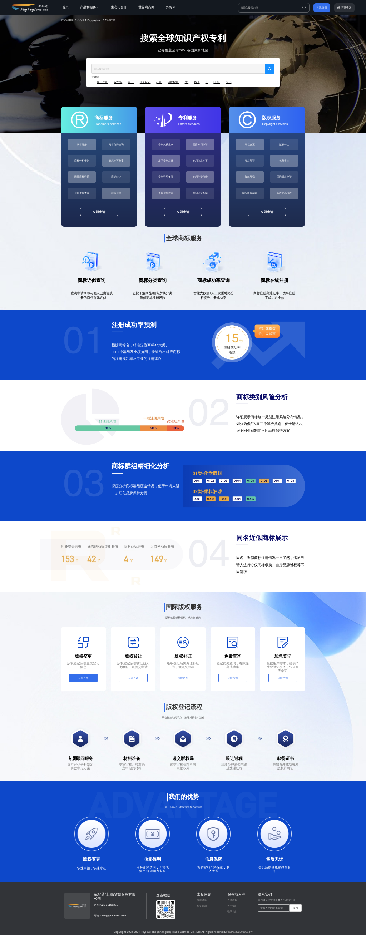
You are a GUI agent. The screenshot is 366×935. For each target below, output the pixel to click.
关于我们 (232, 905)
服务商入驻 (236, 894)
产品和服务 (89, 7)
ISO (196, 82)
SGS (216, 82)
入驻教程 (232, 900)
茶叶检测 (173, 82)
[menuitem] (71, 7)
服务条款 (202, 905)
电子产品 (102, 82)
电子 (131, 82)
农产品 (118, 82)
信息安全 (145, 82)
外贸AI (170, 7)
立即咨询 (83, 677)
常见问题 (204, 894)
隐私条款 (202, 900)
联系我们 (232, 911)
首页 (65, 7)
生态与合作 (119, 7)
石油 (159, 82)
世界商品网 (146, 7)
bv (186, 82)
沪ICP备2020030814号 (239, 932)
